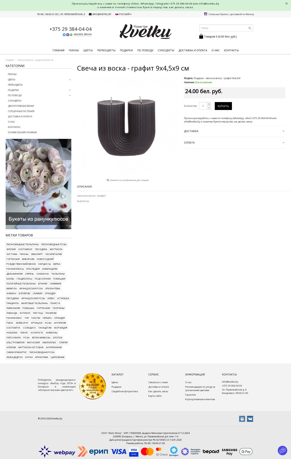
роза (26, 337)
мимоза (11, 288)
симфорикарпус (16, 352)
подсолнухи (43, 278)
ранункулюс (14, 318)
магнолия (33, 342)
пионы (24, 254)
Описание (84, 186)
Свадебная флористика (125, 391)
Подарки (126, 50)
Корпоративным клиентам (200, 399)
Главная (58, 50)
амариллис (49, 342)
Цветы (88, 50)
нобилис (12, 332)
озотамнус (25, 249)
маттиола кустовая (30, 347)
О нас (216, 50)
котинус (25, 313)
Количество (190, 106)
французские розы (33, 298)
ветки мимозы (41, 337)
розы (48, 322)
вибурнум (28, 259)
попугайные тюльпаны (21, 283)
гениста (55, 303)
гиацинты (12, 303)
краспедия (33, 269)
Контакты (231, 50)
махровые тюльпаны (34, 303)
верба (56, 264)
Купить (223, 106)
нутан (29, 357)
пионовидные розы (54, 244)
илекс (51, 298)
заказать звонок (83, 34)
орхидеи (50, 293)
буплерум (24, 293)
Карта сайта (155, 395)
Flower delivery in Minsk (22, 132)
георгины (59, 308)
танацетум (45, 327)
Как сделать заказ (158, 391)
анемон (11, 293)
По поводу (145, 50)
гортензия (13, 259)
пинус (24, 332)
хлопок (57, 337)
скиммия (55, 283)
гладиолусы (24, 278)
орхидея (59, 318)
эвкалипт (37, 254)
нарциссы (44, 264)
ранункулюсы (15, 269)
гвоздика (41, 249)
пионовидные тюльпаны (22, 244)
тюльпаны (58, 273)
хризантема (52, 288)
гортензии (43, 308)
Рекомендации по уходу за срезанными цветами (200, 388)
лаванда (11, 313)
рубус (9, 322)
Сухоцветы (166, 50)
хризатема (41, 357)
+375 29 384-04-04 (180, 3)
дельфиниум (14, 273)
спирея (63, 342)
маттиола (56, 249)
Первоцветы (106, 50)
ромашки (59, 278)
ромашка (28, 308)
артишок (36, 322)
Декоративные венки (21, 106)
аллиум (11, 347)
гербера (47, 318)
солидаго (29, 327)
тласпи (35, 318)
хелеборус (22, 322)
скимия (37, 293)
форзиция (60, 327)
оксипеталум (53, 254)
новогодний (45, 259)
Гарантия (190, 394)
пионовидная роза (42, 352)
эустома (11, 254)
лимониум (13, 308)
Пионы (74, 50)
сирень (29, 273)
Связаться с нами (158, 382)
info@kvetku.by (100, 14)
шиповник (58, 357)
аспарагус (37, 332)
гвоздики (12, 298)
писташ (38, 313)
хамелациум (49, 269)
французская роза (31, 288)
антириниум (54, 347)
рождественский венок (21, 264)
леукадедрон (14, 357)
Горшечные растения (21, 111)
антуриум (60, 322)
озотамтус (13, 327)
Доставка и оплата (193, 50)
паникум (50, 313)
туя (27, 318)
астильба (63, 298)
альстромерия (15, 342)
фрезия (11, 249)
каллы (10, 278)
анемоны (52, 332)
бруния (42, 283)
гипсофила (13, 337)
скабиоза (42, 273)
